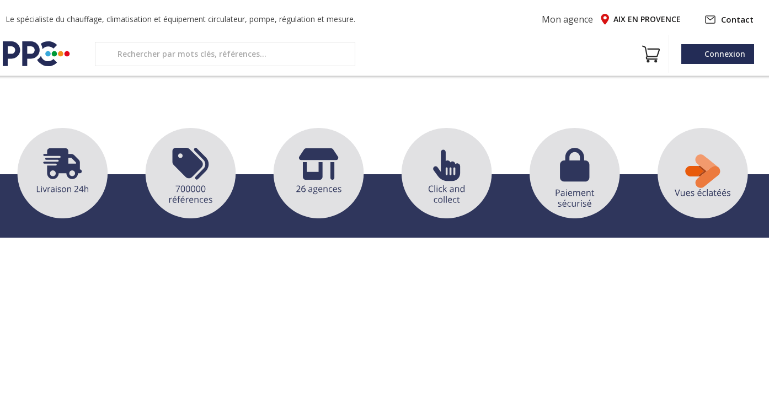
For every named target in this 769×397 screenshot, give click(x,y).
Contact (729, 19)
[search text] (225, 54)
